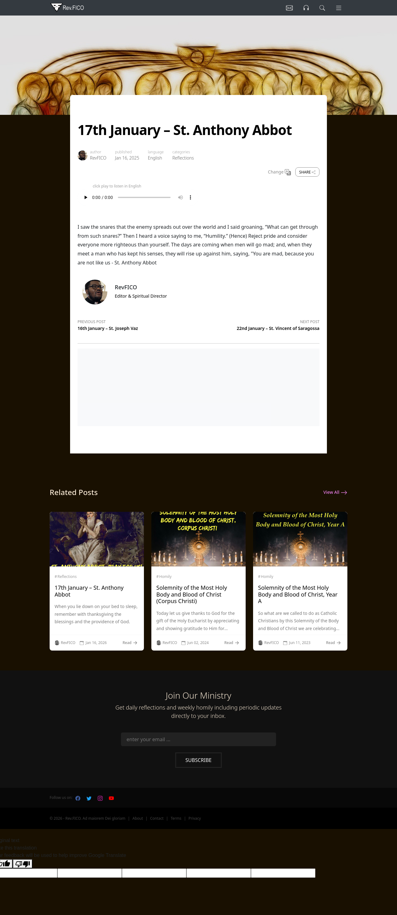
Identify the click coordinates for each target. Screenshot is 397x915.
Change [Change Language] (279, 172)
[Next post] (258, 324)
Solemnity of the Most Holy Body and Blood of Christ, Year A (297, 594)
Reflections (183, 158)
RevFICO (98, 158)
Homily (165, 576)
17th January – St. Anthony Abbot (89, 591)
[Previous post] (138, 324)
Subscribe (198, 760)
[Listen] (289, 8)
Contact (156, 818)
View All (335, 492)
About (137, 818)
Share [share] (307, 172)
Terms (176, 818)
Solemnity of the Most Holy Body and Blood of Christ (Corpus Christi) (191, 594)
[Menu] (338, 8)
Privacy (195, 818)
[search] (322, 8)
